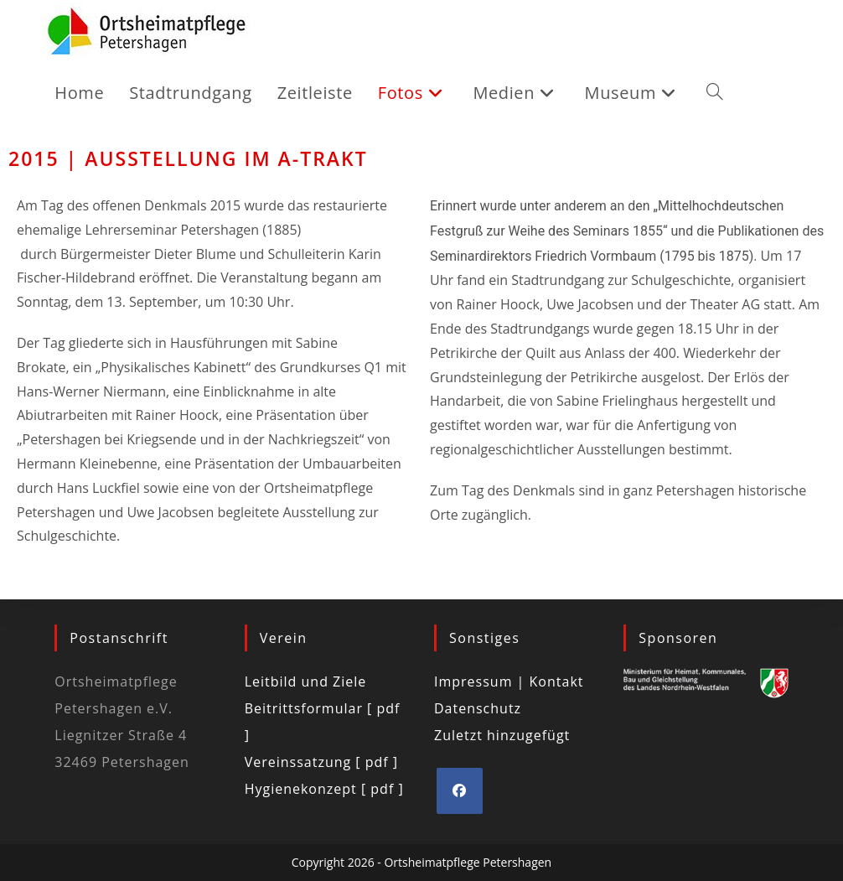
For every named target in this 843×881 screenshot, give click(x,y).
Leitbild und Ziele (306, 681)
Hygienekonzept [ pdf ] (324, 789)
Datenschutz (477, 708)
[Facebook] (460, 791)
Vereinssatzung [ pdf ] (321, 762)
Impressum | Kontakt (509, 681)
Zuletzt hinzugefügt (502, 735)
